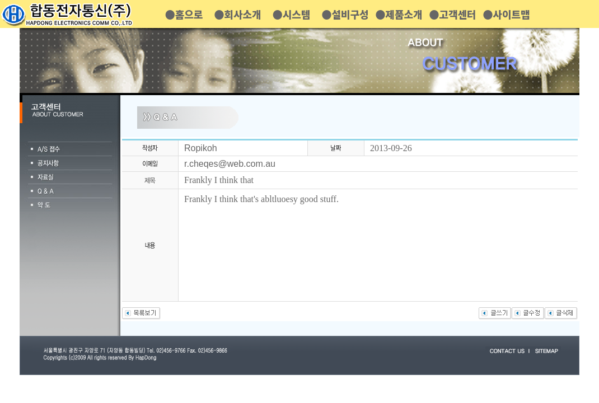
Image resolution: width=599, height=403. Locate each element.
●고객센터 (452, 14)
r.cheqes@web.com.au (229, 163)
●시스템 (292, 14)
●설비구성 (344, 14)
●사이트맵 (506, 14)
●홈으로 (184, 14)
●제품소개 (398, 14)
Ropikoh (200, 148)
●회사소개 (237, 14)
